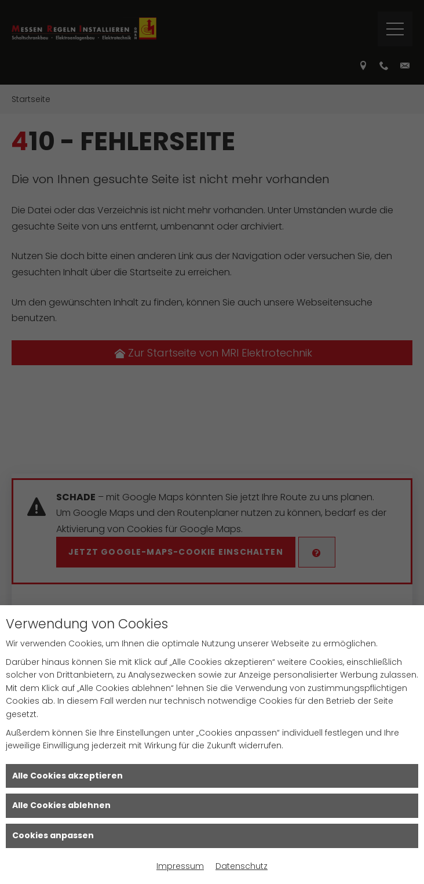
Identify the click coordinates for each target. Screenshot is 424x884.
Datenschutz (241, 866)
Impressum (180, 866)
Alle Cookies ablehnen (61, 805)
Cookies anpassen (53, 835)
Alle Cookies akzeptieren (67, 775)
